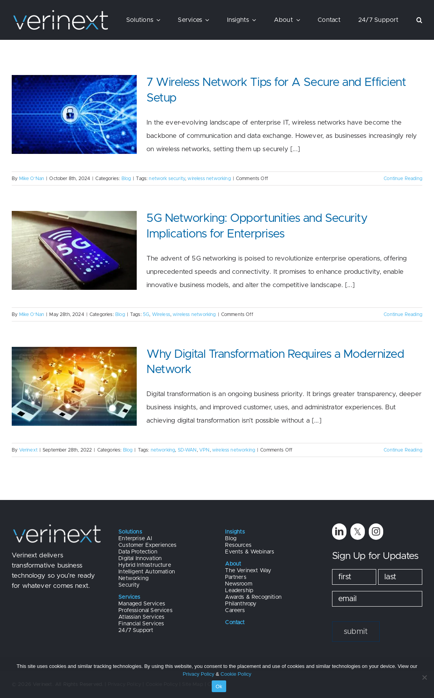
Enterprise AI (135, 538)
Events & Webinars (249, 552)
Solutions (130, 532)
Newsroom (238, 584)
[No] (424, 677)
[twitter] (357, 531)
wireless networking (209, 178)
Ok (219, 686)
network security (167, 178)
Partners (235, 577)
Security (128, 585)
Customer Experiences (147, 545)
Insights (235, 532)
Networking (133, 578)
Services (129, 597)
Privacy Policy (198, 674)
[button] (419, 20)
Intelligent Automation (146, 572)
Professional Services (145, 610)
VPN (204, 450)
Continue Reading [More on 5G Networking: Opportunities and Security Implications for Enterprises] (403, 314)
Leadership (239, 590)
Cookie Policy (236, 674)
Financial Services (141, 624)
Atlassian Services (141, 617)
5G (146, 314)
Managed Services (141, 604)
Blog (126, 178)
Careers (235, 610)
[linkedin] (339, 531)
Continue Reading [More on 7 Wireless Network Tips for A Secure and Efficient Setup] (403, 178)
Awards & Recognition (253, 597)
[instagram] (376, 531)
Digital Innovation (140, 558)
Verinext (28, 450)
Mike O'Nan (32, 178)
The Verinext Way (248, 570)
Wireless (161, 314)
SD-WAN (187, 450)
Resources (238, 545)
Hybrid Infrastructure (144, 565)
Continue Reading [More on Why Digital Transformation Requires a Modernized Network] (403, 450)
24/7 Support (135, 630)
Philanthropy (240, 604)
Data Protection (137, 552)
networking (163, 450)
